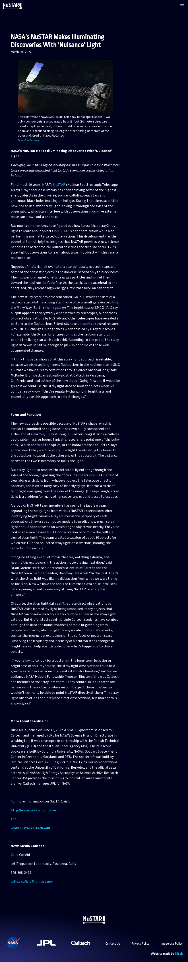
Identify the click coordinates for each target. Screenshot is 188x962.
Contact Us (112, 944)
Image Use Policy (172, 944)
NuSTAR (59, 184)
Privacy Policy (140, 944)
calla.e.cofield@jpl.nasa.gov (32, 881)
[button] (182, 6)
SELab (179, 954)
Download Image (28, 140)
